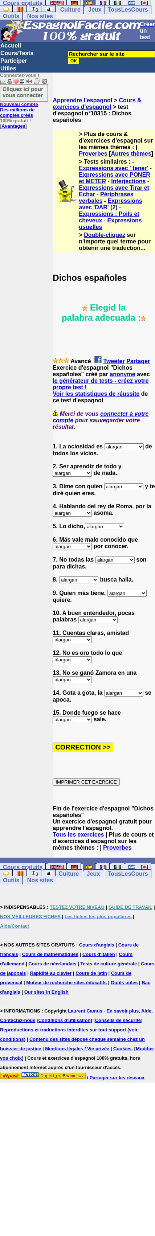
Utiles (8, 68)
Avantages (13, 126)
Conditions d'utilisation (64, 1020)
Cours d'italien (98, 954)
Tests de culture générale (108, 963)
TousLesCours (128, 10)
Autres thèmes (131, 154)
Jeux (94, 10)
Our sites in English (46, 992)
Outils (11, 16)
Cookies (122, 1048)
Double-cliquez (104, 235)
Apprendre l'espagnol (82, 100)
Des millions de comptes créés (19, 110)
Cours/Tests (16, 53)
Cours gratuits (22, 867)
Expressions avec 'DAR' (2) (110, 204)
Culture (70, 10)
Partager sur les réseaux (117, 1077)
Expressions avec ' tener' (113, 168)
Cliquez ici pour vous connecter (23, 92)
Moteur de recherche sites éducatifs (66, 982)
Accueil (10, 45)
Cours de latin (91, 973)
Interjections (128, 181)
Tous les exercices (78, 834)
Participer (13, 61)
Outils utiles (124, 982)
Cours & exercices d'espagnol (97, 103)
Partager (138, 361)
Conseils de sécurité (118, 1020)
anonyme (122, 374)
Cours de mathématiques (50, 954)
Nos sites (40, 16)
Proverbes (93, 154)
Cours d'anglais (96, 945)
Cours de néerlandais (52, 963)
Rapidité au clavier (51, 973)
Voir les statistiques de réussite (96, 394)
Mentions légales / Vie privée (77, 1048)
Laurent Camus (85, 1011)
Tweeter (114, 361)
